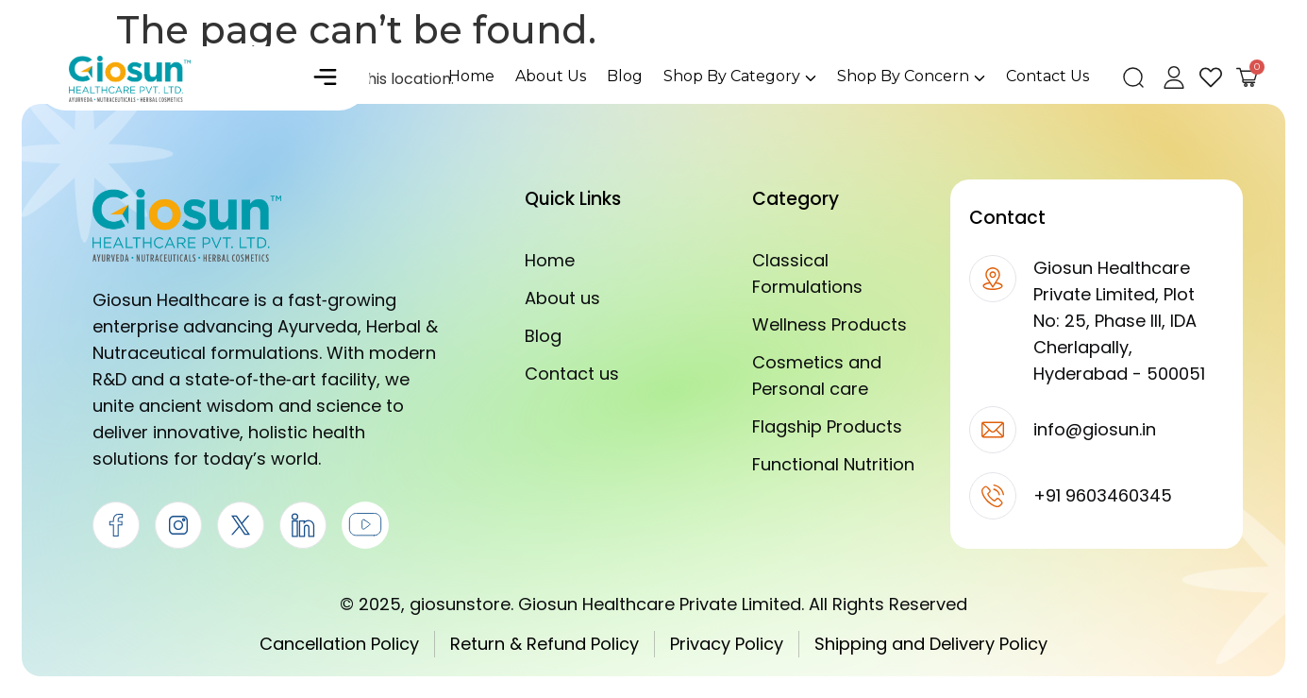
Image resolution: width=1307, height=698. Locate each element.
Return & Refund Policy (544, 643)
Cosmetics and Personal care (816, 375)
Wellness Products (829, 324)
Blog (543, 336)
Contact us (572, 373)
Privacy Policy (726, 643)
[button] (325, 78)
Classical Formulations (807, 273)
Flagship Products (827, 426)
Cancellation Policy (339, 643)
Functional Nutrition (833, 464)
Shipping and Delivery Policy (930, 643)
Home (550, 260)
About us (562, 298)
